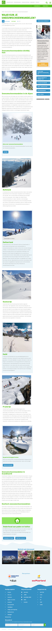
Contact (9, 592)
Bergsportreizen (8, 465)
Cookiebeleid (20, 629)
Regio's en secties (11, 599)
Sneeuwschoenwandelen (40, 99)
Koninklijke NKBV (27, 597)
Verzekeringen (17, 2)
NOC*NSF (42, 592)
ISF (40, 599)
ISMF (41, 602)
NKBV (25, 599)
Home (3, 11)
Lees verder (6, 561)
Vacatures (10, 597)
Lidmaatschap (9, 2)
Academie (10, 602)
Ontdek (6, 152)
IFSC (41, 597)
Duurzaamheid (11, 604)
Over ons (9, 594)
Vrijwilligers (10, 607)
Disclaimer (4, 629)
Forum (37, 2)
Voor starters (47, 99)
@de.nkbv (26, 592)
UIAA (41, 594)
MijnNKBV (32, 2)
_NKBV (25, 594)
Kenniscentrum (25, 2)
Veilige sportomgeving (12, 609)
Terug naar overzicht (43, 21)
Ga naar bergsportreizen (43, 64)
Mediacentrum (11, 612)
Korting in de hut (21, 538)
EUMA (41, 604)
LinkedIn (26, 602)
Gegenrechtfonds (8, 538)
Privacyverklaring (12, 629)
